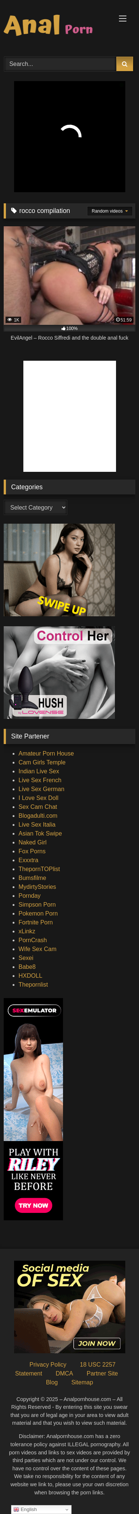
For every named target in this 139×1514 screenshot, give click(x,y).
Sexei (26, 958)
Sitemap (82, 1382)
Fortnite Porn (36, 922)
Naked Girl (33, 842)
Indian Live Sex (39, 771)
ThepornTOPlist (39, 869)
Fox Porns (32, 851)
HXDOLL (30, 976)
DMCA (64, 1373)
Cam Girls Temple (42, 762)
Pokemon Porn (38, 913)
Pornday (30, 896)
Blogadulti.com (38, 816)
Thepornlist (33, 984)
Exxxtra (28, 860)
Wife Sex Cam (37, 949)
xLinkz (27, 931)
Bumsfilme (32, 878)
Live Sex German (41, 789)
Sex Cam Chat (38, 807)
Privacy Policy (47, 1364)
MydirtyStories (37, 887)
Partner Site (102, 1373)
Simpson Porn (37, 904)
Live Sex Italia (37, 824)
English (25, 1510)
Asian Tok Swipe (40, 833)
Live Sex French (40, 780)
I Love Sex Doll (39, 798)
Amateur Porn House (46, 753)
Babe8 (27, 967)
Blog (52, 1382)
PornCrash (33, 940)
